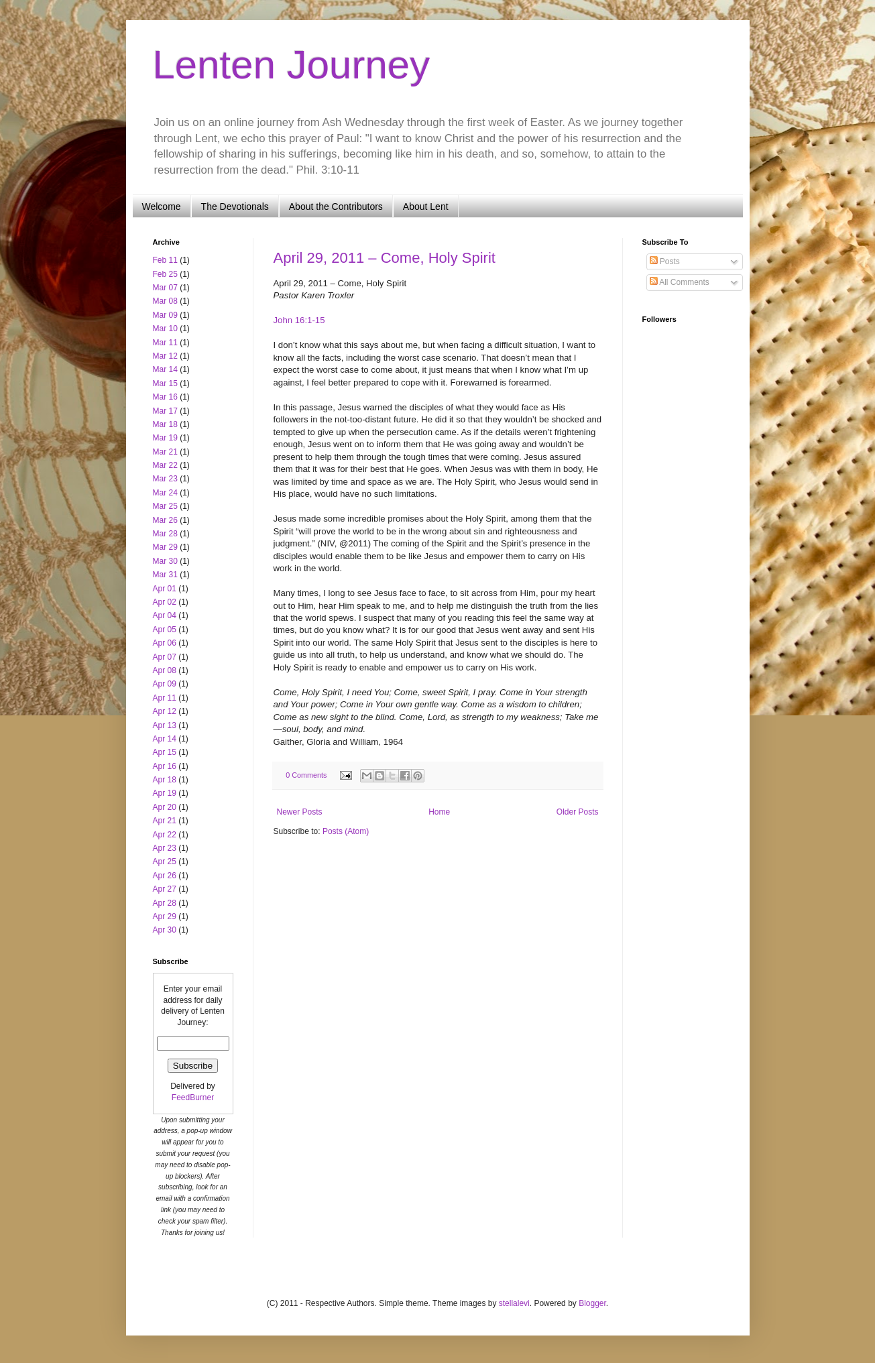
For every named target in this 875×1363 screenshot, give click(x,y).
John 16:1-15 (299, 320)
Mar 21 (165, 452)
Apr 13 (164, 725)
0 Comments (306, 775)
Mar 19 (165, 437)
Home (439, 812)
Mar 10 (165, 328)
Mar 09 (165, 315)
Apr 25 (164, 861)
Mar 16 (165, 397)
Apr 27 (164, 889)
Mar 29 (165, 547)
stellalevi (514, 1303)
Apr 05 (164, 629)
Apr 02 (164, 602)
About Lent (426, 206)
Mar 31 (165, 574)
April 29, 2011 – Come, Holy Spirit (384, 257)
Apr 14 (164, 739)
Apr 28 (164, 903)
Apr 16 (164, 766)
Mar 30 (165, 561)
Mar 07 (165, 287)
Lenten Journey (291, 64)
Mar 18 (165, 424)
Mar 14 (165, 369)
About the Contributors (336, 206)
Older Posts (578, 812)
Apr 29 (164, 916)
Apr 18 (164, 779)
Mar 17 (165, 411)
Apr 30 (164, 930)
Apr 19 (164, 793)
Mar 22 (165, 465)
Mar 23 (165, 478)
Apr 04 (164, 615)
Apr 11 (164, 698)
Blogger (592, 1303)
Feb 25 (165, 274)
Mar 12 (165, 356)
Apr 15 (164, 752)
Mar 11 (165, 342)
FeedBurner (193, 1097)
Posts (665, 261)
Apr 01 (164, 588)
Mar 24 (165, 492)
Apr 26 (164, 875)
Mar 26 (165, 520)
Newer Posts (300, 812)
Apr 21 (164, 820)
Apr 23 (164, 848)
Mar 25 (165, 506)
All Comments (679, 282)
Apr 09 (164, 684)
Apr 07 (164, 657)
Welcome (161, 206)
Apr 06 (164, 643)
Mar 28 (165, 533)
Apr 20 (164, 807)
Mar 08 (165, 301)
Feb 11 (165, 260)
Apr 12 (164, 711)
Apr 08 (164, 670)
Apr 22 (164, 834)
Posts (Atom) (346, 831)
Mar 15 (165, 383)
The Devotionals (235, 206)
